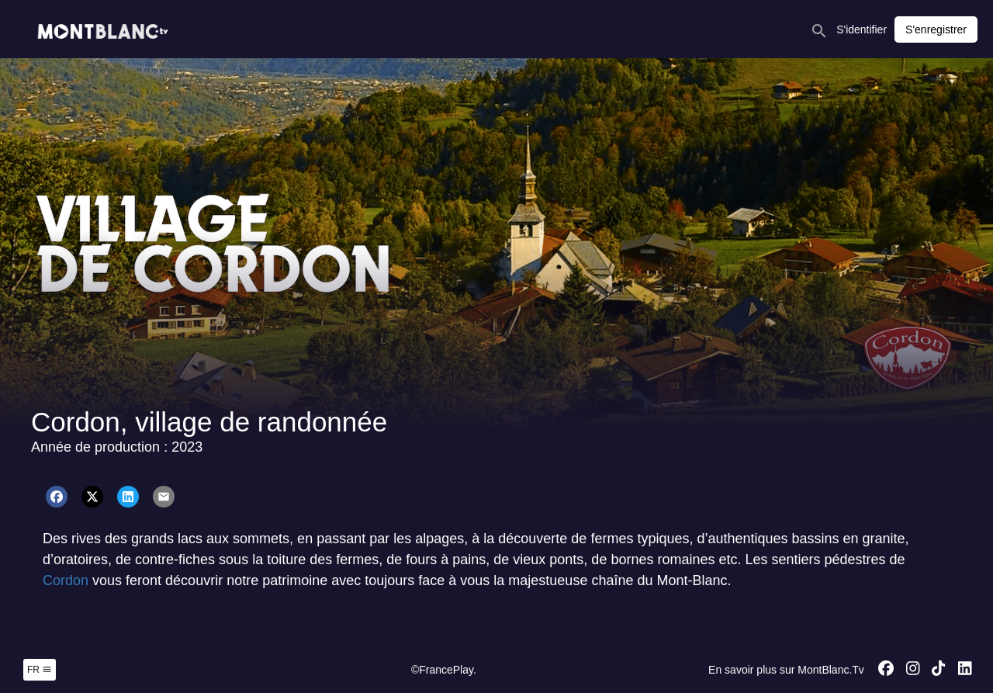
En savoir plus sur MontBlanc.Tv (786, 670)
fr (39, 669)
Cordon (67, 580)
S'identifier (861, 29)
